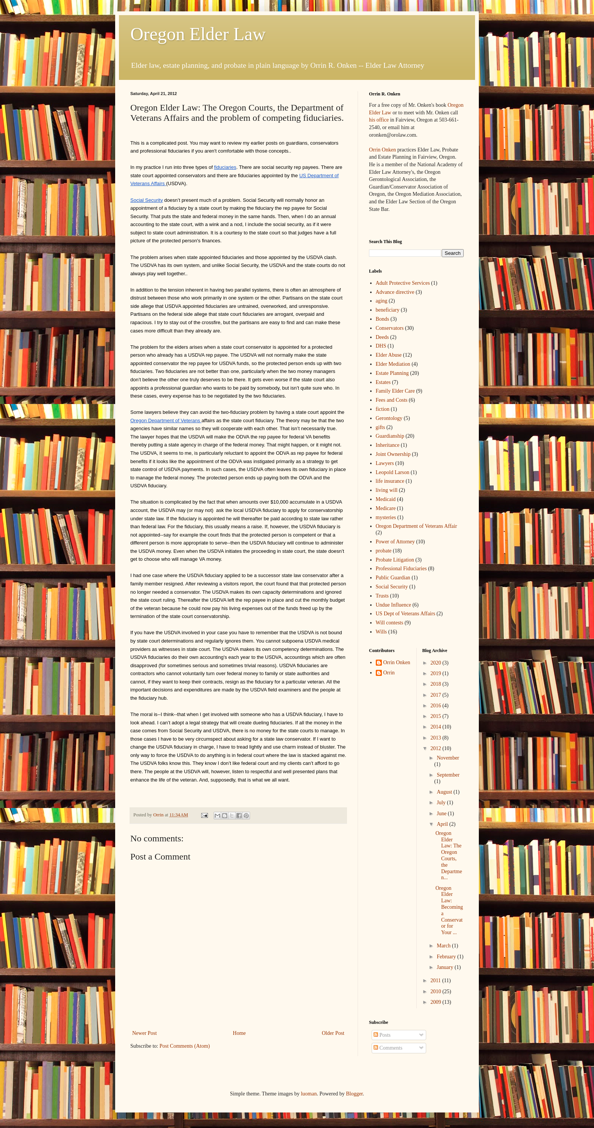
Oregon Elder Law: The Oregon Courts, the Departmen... (448, 855)
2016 (436, 705)
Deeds (382, 337)
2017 (436, 695)
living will (387, 490)
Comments (388, 1048)
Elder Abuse (389, 355)
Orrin (389, 673)
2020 (436, 663)
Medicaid (386, 499)
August (445, 792)
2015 (436, 716)
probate (384, 551)
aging (382, 301)
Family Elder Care (395, 391)
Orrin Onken (382, 150)
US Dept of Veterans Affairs (405, 613)
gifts (380, 427)
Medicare (386, 508)
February (447, 957)
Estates (383, 382)
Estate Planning (392, 373)
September (448, 775)
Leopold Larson (393, 472)
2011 (436, 980)
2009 (436, 1002)
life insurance (390, 481)
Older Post (333, 1033)
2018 (436, 684)
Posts (382, 1035)
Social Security (392, 587)
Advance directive (395, 292)
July (442, 802)
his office (379, 120)
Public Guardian (393, 577)
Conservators (390, 328)
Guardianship (390, 436)
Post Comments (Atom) (184, 1046)
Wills (381, 632)
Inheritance (388, 445)
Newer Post (144, 1033)
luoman (309, 1094)
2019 (436, 673)
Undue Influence (393, 605)
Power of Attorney (395, 541)
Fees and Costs (392, 400)
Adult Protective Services (403, 283)
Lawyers (385, 463)
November (448, 758)
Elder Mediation (393, 364)
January (446, 967)
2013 (436, 738)
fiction (383, 409)
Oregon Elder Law (198, 34)
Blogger (354, 1094)
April (443, 824)
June (442, 813)
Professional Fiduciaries (401, 568)
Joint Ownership (393, 454)
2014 (436, 727)
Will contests (389, 623)
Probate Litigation (395, 560)
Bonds (382, 319)
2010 (436, 991)
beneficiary (388, 310)
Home (239, 1033)
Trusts (382, 596)
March (444, 946)
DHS (381, 346)
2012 (436, 748)
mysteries (386, 517)
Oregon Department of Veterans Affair (416, 526)
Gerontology (389, 418)
